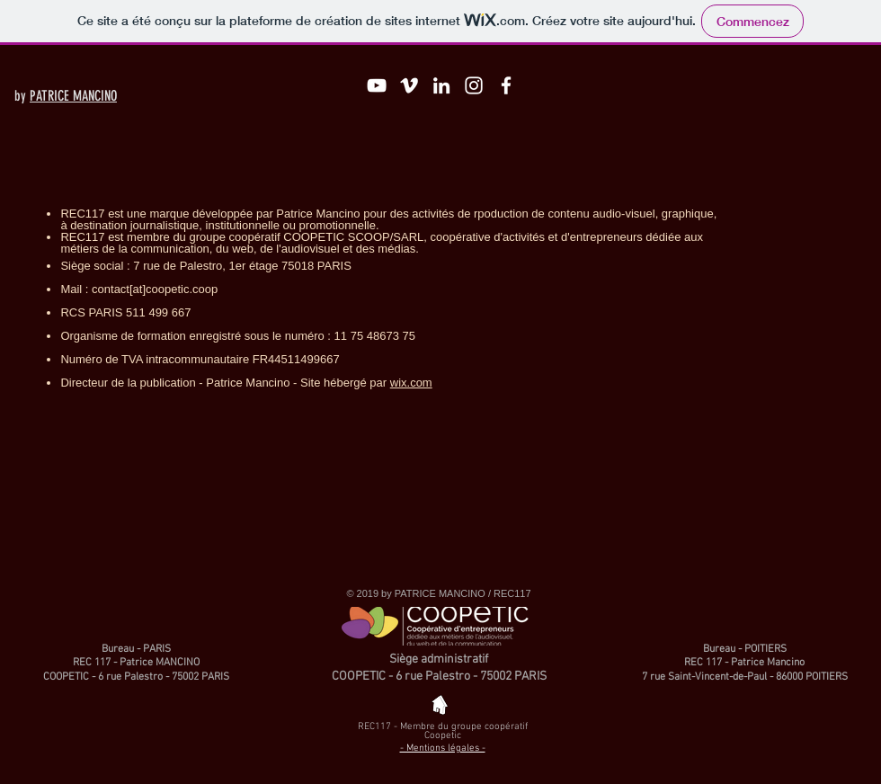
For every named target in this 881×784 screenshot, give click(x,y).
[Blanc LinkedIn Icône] (441, 85)
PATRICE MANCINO (73, 95)
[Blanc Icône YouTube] (376, 85)
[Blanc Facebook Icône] (506, 85)
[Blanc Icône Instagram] (473, 85)
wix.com (411, 382)
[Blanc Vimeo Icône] (409, 85)
